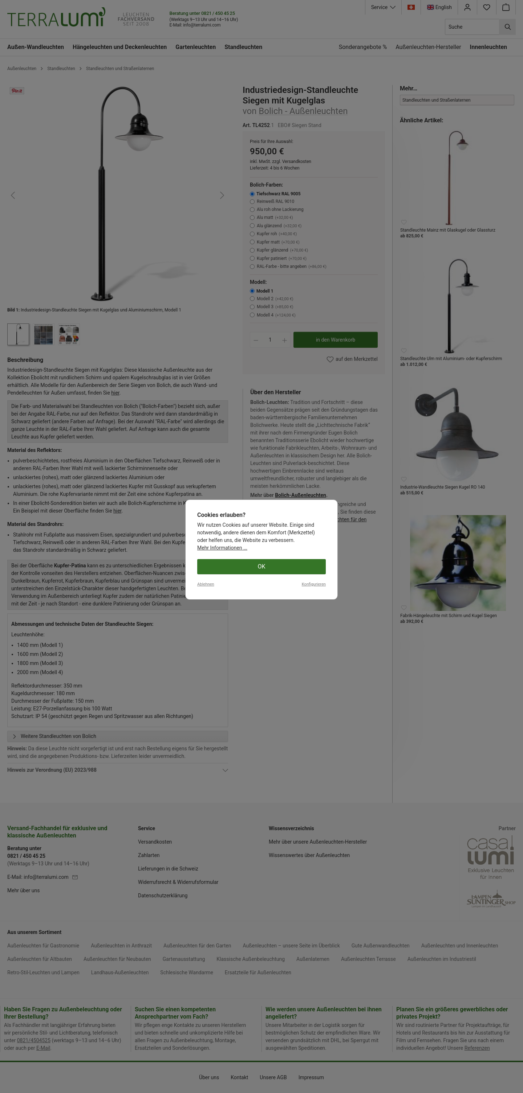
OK (261, 1054)
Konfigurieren (314, 1072)
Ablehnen (205, 1072)
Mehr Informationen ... (222, 1036)
